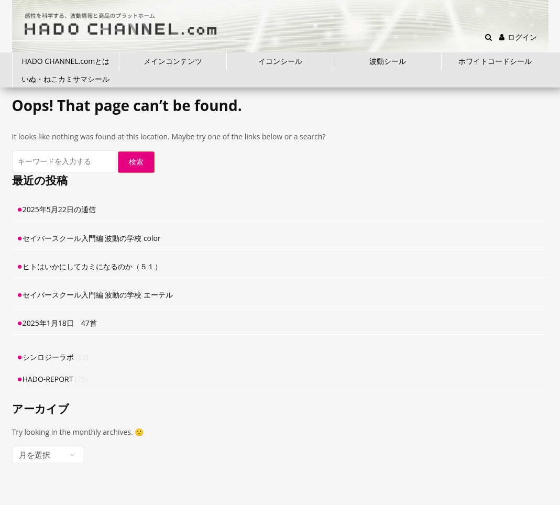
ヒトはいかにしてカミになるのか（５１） (92, 266)
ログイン (518, 37)
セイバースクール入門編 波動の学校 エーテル (98, 295)
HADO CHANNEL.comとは (66, 61)
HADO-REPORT (48, 379)
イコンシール (280, 61)
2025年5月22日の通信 (59, 209)
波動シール (387, 61)
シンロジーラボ (48, 357)
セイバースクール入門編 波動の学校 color (92, 238)
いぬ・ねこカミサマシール (65, 79)
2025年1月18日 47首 (60, 323)
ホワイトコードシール (495, 61)
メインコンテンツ (173, 61)
